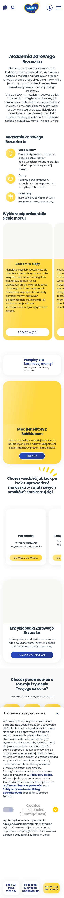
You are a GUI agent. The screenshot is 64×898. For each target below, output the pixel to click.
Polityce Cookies (41, 775)
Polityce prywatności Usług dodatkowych (21, 790)
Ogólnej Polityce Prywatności (22, 785)
